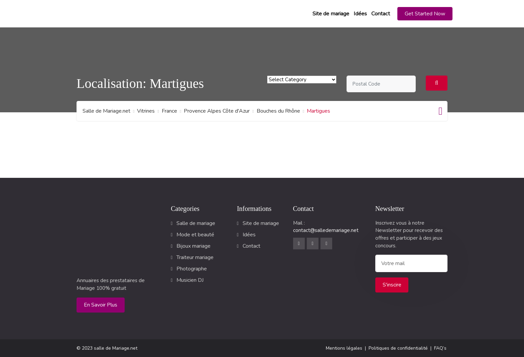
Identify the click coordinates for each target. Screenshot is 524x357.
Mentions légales (344, 348)
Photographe (191, 268)
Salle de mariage (195, 223)
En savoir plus (100, 305)
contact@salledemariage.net (326, 230)
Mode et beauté (195, 234)
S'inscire (392, 284)
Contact (380, 13)
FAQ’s (440, 348)
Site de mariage (330, 13)
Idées (360, 13)
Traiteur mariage (195, 257)
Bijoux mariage (193, 246)
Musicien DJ (190, 280)
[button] (424, 13)
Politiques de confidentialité (398, 348)
